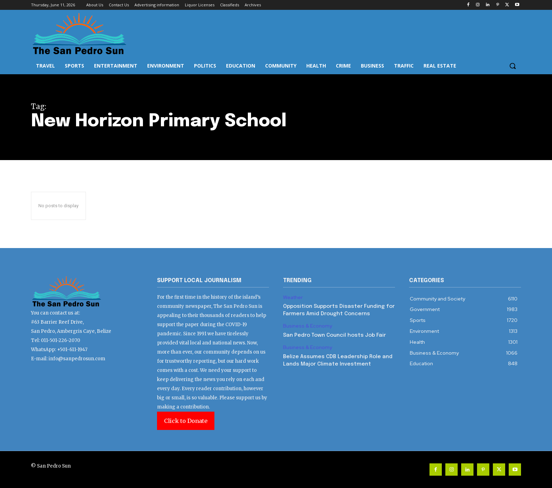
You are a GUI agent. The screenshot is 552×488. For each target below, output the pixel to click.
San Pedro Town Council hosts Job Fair (334, 335)
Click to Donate (185, 420)
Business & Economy (307, 326)
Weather (293, 297)
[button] (512, 65)
